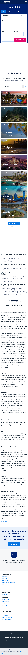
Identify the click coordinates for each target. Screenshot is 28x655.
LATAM (3, 603)
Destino (3, 26)
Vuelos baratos (5, 576)
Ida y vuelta (6, 15)
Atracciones (5, 589)
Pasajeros (4, 37)
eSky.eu (6, 640)
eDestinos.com (18, 640)
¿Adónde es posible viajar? (8, 582)
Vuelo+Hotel (5, 580)
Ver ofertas (14, 544)
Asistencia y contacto (7, 619)
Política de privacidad (7, 617)
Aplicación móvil (6, 594)
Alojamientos (5, 578)
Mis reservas (5, 615)
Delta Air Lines (5, 605)
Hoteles (4, 584)
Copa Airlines (5, 608)
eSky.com (11, 640)
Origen (3, 20)
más (20, 651)
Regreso (16, 31)
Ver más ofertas (14, 223)
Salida (3, 31)
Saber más (4, 521)
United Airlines (5, 601)
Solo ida (5, 18)
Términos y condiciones (7, 613)
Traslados (4, 587)
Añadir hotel (22, 15)
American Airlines (6, 599)
